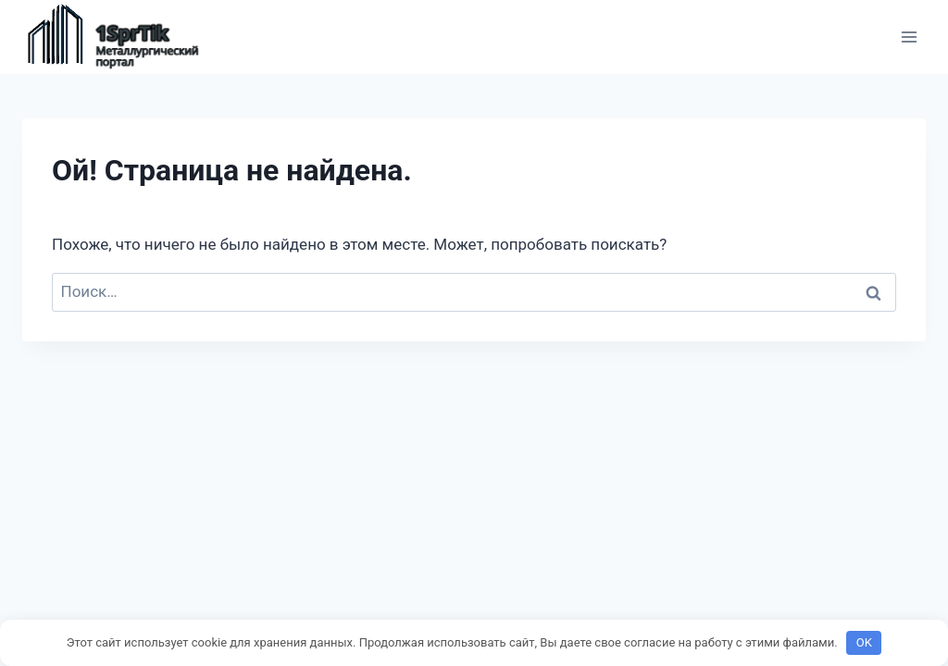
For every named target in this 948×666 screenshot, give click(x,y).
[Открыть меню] (909, 36)
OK (864, 642)
